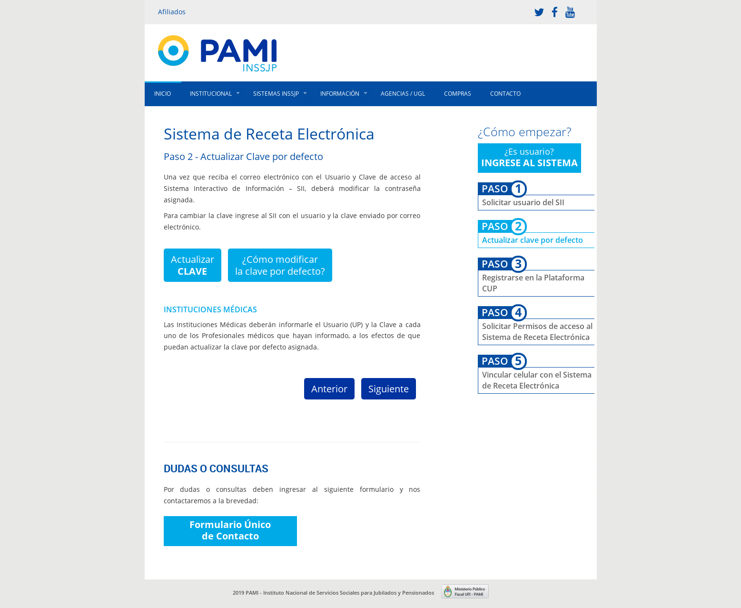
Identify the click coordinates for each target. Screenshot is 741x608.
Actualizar (192, 265)
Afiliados (172, 11)
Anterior (329, 388)
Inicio (162, 94)
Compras (457, 94)
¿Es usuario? (529, 157)
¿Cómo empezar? (525, 131)
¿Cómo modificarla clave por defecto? (280, 265)
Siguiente (388, 388)
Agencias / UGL (403, 94)
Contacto (505, 94)
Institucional (211, 94)
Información (339, 94)
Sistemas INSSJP (276, 94)
